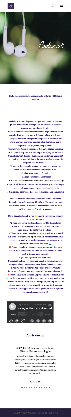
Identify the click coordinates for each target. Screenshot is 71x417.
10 (44, 387)
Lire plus (35, 381)
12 (49, 387)
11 (46, 387)
